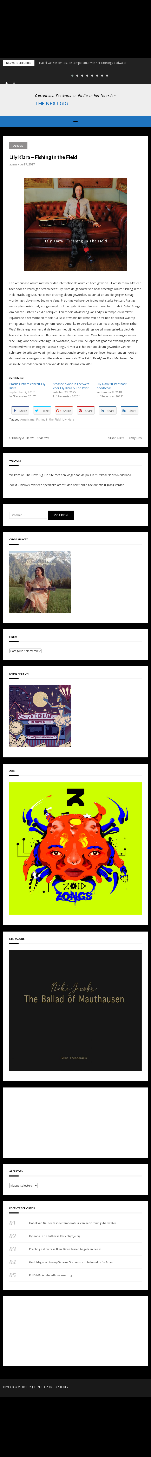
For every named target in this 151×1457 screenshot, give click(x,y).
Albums (18, 145)
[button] (6, 83)
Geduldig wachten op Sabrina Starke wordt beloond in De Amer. (71, 1262)
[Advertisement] (75, 29)
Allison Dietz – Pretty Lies (125, 438)
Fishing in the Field (48, 419)
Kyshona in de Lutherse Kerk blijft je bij (54, 1236)
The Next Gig (51, 103)
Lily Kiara (68, 419)
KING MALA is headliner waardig (50, 1275)
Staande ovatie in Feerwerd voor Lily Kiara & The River (71, 386)
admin (13, 164)
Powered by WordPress (17, 1387)
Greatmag (48, 1387)
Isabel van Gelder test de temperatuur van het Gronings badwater (82, 63)
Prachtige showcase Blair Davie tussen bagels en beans (65, 1249)
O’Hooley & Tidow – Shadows (29, 438)
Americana (27, 419)
